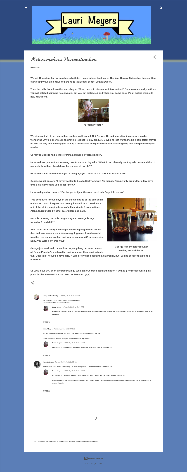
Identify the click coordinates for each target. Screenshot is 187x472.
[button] (155, 57)
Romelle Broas (48, 362)
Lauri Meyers (57, 307)
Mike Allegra (47, 329)
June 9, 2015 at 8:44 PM (70, 295)
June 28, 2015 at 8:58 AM (74, 370)
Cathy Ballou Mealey (50, 296)
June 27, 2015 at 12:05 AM (66, 362)
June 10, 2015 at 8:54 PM (74, 342)
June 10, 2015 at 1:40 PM (64, 329)
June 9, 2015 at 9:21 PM (74, 307)
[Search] (161, 8)
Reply (46, 322)
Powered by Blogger (93, 458)
